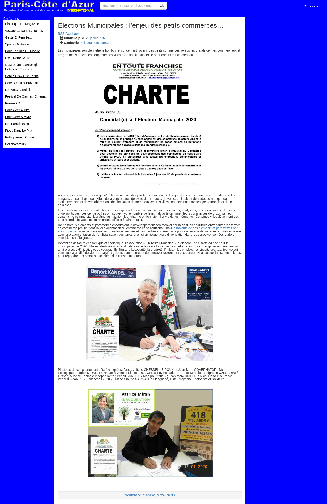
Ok (162, 5)
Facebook (72, 33)
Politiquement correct (94, 42)
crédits (171, 495)
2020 (103, 38)
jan (94, 38)
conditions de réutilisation (140, 495)
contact (161, 495)
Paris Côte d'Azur (48, 6)
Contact (313, 6)
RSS (61, 33)
